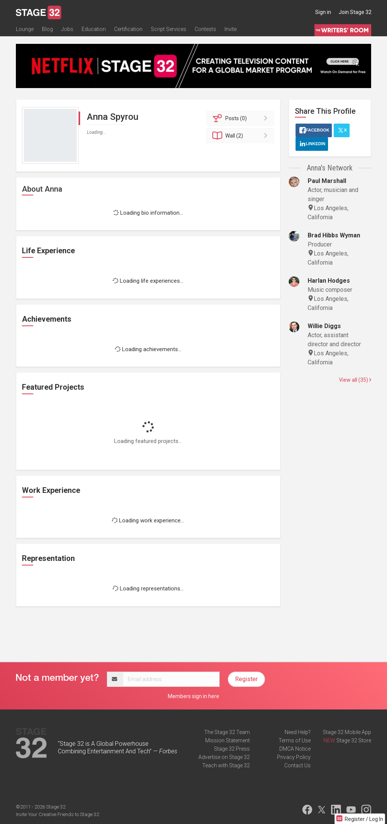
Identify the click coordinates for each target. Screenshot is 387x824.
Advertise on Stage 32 (224, 757)
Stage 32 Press (232, 749)
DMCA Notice (295, 749)
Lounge (25, 29)
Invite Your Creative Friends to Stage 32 (57, 814)
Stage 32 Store (353, 740)
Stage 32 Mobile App (347, 732)
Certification (128, 29)
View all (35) (355, 380)
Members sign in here (193, 696)
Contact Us (297, 765)
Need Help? (298, 732)
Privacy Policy (294, 757)
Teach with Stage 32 (226, 765)
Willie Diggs (324, 326)
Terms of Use (295, 740)
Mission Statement (227, 740)
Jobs (67, 29)
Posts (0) (241, 118)
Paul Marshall (327, 180)
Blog (47, 29)
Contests (205, 29)
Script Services (168, 29)
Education (94, 29)
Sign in (323, 12)
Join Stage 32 (355, 12)
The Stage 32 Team (227, 732)
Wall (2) (241, 135)
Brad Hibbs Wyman (334, 235)
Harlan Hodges (329, 280)
